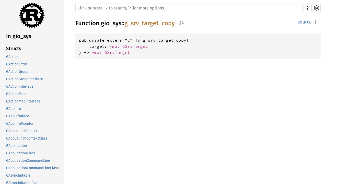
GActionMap (16, 94)
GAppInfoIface (17, 116)
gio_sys (111, 23)
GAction (12, 57)
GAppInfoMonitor (19, 123)
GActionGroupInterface (24, 79)
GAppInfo (13, 109)
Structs (13, 48)
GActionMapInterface (23, 101)
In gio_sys (18, 36)
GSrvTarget (135, 46)
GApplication (16, 146)
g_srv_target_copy (149, 23)
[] (318, 22)
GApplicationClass (21, 153)
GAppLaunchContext (22, 131)
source (305, 22)
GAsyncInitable (18, 175)
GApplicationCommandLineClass (32, 168)
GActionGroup (17, 72)
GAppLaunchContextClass (27, 138)
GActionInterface (19, 86)
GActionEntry (16, 64)
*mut (116, 46)
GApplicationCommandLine (28, 160)
